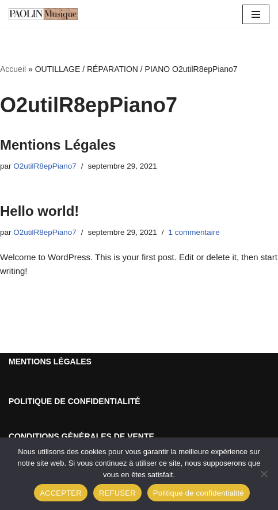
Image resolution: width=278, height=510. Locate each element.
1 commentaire (193, 232)
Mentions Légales (58, 145)
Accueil (13, 69)
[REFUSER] (263, 473)
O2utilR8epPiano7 (45, 166)
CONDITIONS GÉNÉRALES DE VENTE (81, 436)
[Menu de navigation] (255, 14)
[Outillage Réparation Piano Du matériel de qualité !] (43, 14)
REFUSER (117, 493)
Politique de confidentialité (198, 493)
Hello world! (39, 211)
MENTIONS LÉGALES (50, 361)
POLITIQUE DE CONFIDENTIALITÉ (74, 401)
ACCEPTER (61, 493)
